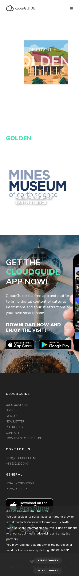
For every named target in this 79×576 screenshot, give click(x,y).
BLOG (9, 410)
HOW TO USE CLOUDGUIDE (24, 438)
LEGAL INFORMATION (20, 483)
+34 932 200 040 (17, 464)
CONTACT (13, 433)
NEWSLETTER (15, 422)
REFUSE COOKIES (48, 560)
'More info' (59, 550)
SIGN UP (11, 416)
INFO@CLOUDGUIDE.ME (21, 458)
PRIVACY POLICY (16, 489)
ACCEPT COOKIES (47, 570)
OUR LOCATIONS (17, 405)
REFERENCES (14, 427)
